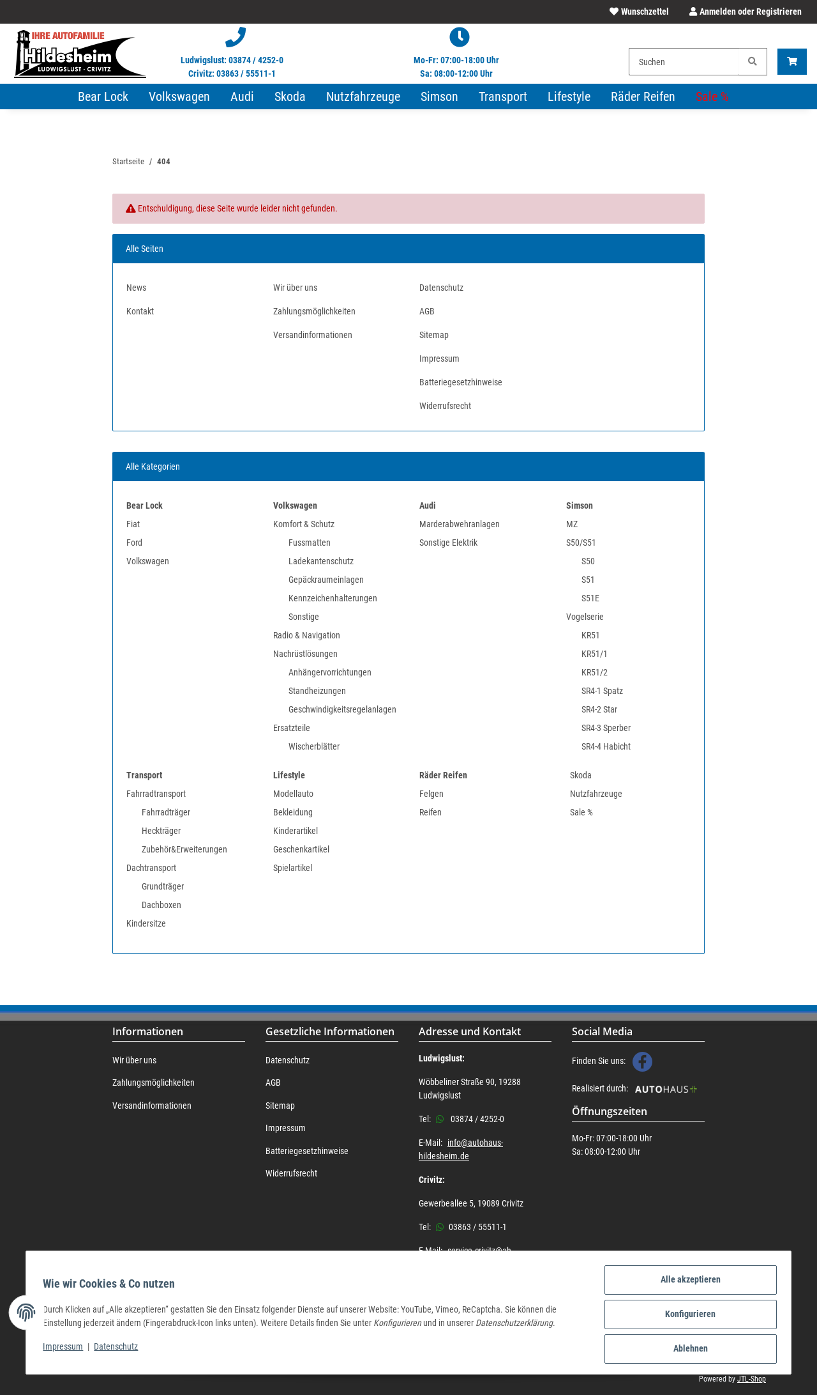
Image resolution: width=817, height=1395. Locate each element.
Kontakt (140, 311)
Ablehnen (687, 1350)
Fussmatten (310, 542)
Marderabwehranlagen (459, 524)
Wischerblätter (314, 746)
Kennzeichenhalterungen (333, 598)
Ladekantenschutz (321, 561)
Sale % (581, 812)
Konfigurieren (687, 1316)
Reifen (430, 812)
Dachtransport (151, 868)
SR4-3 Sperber (606, 728)
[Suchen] (684, 61)
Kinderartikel (295, 831)
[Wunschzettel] (639, 12)
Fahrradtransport (156, 794)
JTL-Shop (751, 1379)
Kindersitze (146, 923)
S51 (588, 579)
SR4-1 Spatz (602, 691)
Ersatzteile (291, 728)
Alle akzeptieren (687, 1283)
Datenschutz (120, 1348)
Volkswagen (147, 561)
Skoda (581, 775)
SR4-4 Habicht (606, 746)
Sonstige (304, 617)
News (136, 287)
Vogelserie (585, 617)
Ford (134, 542)
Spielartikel (292, 868)
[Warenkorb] (792, 62)
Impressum (67, 1348)
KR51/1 (594, 654)
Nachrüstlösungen (305, 654)
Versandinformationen (312, 335)
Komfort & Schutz (303, 524)
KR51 (590, 635)
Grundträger (163, 886)
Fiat (133, 524)
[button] (743, 12)
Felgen (431, 794)
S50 (588, 561)
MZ (572, 524)
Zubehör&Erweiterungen (184, 849)
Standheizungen (317, 691)
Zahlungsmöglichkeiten (314, 311)
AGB (427, 311)
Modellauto (293, 794)
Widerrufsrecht (445, 406)
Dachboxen (161, 905)
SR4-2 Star (599, 709)
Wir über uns (295, 287)
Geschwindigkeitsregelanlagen (342, 709)
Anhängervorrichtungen (330, 672)
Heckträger (161, 831)
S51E (590, 598)
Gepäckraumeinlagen (326, 579)
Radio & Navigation (306, 635)
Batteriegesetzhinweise (460, 382)
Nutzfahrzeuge (596, 794)
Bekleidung (293, 812)
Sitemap (434, 335)
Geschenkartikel (301, 849)
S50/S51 (581, 542)
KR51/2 (594, 672)
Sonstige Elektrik (448, 542)
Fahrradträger (166, 812)
